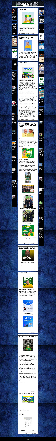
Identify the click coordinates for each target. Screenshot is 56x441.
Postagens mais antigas (34, 433)
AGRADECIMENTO (22, 9)
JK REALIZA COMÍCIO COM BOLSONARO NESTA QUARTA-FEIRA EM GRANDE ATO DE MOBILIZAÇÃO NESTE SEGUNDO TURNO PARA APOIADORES (28, 125)
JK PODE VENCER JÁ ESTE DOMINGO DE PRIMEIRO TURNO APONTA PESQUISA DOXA (27, 248)
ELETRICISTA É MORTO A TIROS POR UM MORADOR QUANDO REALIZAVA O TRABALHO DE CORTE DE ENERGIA (41, 167)
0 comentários (27, 33)
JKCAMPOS (14, 12)
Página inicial (25, 433)
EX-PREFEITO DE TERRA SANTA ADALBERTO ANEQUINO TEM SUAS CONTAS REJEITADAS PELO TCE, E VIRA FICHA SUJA (14, 90)
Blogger (33, 439)
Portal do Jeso (41, 28)
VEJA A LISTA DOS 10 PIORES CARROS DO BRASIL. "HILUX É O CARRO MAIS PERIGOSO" (14, 76)
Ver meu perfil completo (14, 19)
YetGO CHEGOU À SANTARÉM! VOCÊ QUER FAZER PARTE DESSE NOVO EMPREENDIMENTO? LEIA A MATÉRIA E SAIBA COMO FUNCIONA (14, 145)
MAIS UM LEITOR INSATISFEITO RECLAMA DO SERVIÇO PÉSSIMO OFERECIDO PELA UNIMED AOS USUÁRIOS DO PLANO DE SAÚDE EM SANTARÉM (41, 205)
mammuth (28, 439)
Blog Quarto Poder (41, 29)
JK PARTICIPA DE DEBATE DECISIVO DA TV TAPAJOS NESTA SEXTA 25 (27, 38)
